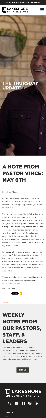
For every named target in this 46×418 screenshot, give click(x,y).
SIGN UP (22, 370)
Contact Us (7, 417)
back (6, 302)
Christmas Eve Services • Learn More (23, 2)
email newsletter (13, 356)
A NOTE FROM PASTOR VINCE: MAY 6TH (22, 173)
